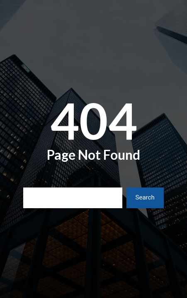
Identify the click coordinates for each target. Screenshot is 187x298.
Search (145, 197)
